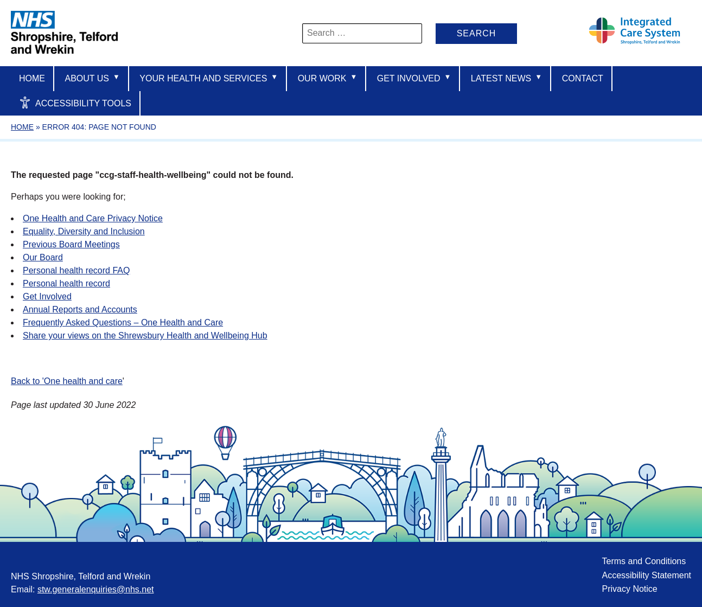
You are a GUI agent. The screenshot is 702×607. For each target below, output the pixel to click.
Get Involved (414, 78)
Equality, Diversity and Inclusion (84, 231)
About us (92, 78)
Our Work (328, 78)
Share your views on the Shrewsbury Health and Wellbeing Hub (145, 335)
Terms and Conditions (644, 561)
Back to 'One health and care (67, 381)
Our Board (43, 257)
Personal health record (66, 283)
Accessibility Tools (75, 102)
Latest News (506, 78)
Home (32, 78)
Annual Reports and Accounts (80, 309)
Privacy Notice (629, 588)
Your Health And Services (208, 78)
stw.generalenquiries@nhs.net (95, 589)
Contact (582, 78)
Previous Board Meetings (71, 244)
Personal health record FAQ (76, 270)
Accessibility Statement (646, 575)
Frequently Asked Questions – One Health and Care (123, 322)
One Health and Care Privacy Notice (93, 218)
